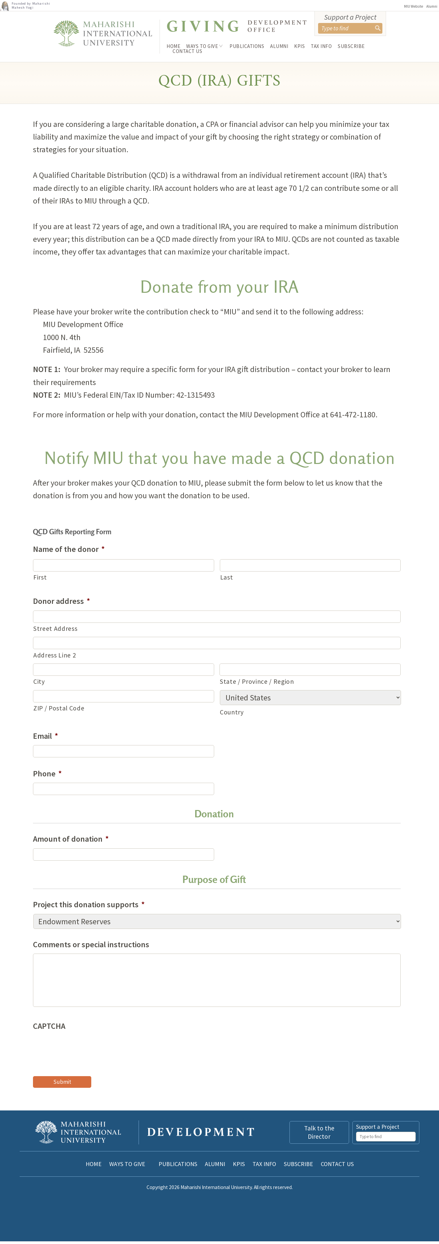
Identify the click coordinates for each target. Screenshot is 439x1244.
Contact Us (187, 51)
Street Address (55, 631)
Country (232, 714)
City (39, 684)
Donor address (61, 604)
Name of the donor (69, 552)
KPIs (299, 46)
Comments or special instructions (91, 947)
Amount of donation (71, 841)
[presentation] (83, 1051)
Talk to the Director (319, 1135)
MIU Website (413, 6)
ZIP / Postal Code (58, 710)
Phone (47, 776)
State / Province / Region (257, 684)
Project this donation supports (89, 907)
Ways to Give (202, 46)
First (40, 580)
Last (226, 580)
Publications (246, 46)
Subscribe (351, 46)
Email (45, 738)
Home (173, 46)
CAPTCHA (49, 1029)
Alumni (431, 6)
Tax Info (321, 46)
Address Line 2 (54, 657)
